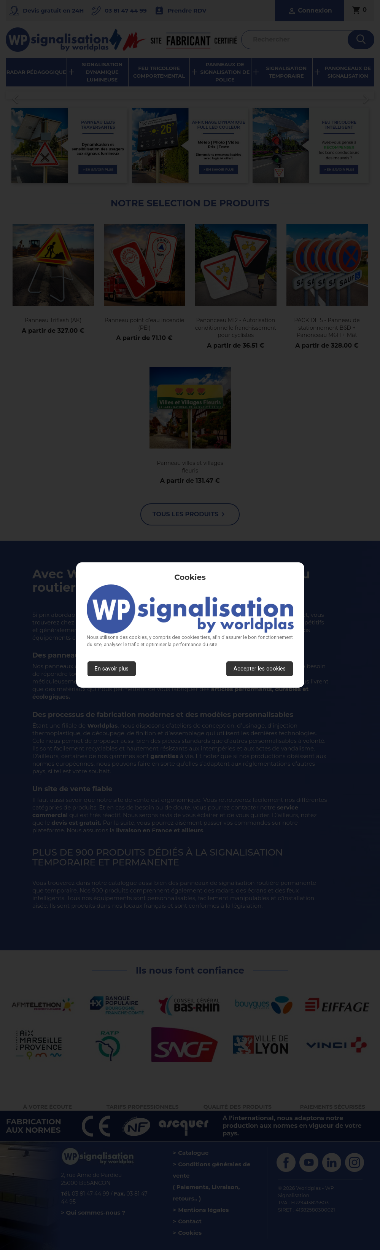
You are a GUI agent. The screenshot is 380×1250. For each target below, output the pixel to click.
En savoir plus (112, 669)
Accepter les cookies (260, 669)
